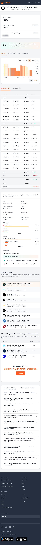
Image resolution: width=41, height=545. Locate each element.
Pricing (3, 495)
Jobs (23, 483)
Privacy (24, 501)
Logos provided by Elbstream (8, 534)
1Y (23, 60)
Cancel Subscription (7, 507)
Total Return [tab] (25, 53)
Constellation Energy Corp (15, 304)
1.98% (33, 356)
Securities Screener (6, 486)
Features (3, 498)
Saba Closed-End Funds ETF (15, 350)
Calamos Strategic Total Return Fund (18, 320)
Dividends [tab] (5, 88)
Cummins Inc (10, 299)
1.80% (33, 351)
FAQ (2, 501)
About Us (24, 480)
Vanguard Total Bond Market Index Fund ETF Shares (22, 325)
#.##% (5, 35)
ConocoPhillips (11, 294)
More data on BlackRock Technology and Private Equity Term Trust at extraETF (21, 263)
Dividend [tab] (3, 53)
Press (23, 489)
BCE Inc (9, 289)
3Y (26, 60)
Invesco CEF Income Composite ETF (17, 355)
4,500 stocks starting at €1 (12, 253)
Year (31, 80)
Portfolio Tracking (6, 483)
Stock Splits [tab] (16, 88)
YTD (20, 60)
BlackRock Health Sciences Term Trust (18, 315)
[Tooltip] (8, 250)
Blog (23, 486)
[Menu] (38, 2)
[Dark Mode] (32, 2)
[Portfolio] (35, 2)
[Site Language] (29, 2)
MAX (33, 60)
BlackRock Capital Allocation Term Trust (19, 310)
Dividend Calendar (6, 480)
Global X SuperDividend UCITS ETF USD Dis (19, 283)
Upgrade (20, 373)
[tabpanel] (20, 71)
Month (35, 80)
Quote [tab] (18, 53)
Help (2, 504)
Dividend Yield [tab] (11, 53)
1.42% (33, 345)
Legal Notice (25, 498)
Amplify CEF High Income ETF (15, 345)
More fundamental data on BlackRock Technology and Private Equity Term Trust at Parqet (21, 260)
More (20, 233)
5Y (29, 60)
